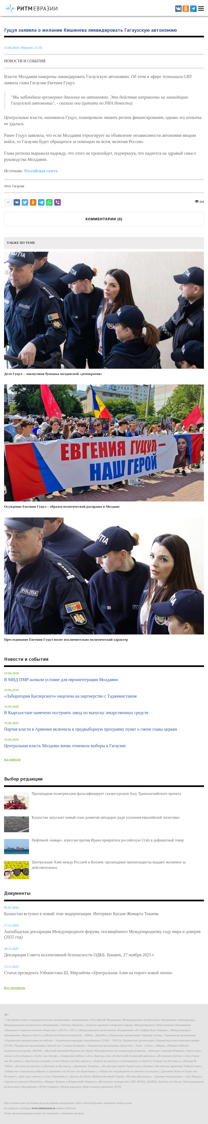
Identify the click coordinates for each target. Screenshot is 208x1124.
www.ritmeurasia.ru (43, 1108)
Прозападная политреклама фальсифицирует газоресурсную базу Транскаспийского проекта (106, 794)
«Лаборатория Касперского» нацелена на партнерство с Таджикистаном (70, 696)
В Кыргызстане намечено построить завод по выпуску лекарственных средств (76, 712)
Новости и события (25, 61)
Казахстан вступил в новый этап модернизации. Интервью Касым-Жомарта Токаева (81, 913)
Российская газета (40, 171)
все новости (12, 759)
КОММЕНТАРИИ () (103, 219)
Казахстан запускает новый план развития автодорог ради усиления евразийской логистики (106, 817)
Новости (27, 48)
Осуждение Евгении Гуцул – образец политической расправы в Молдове (104, 446)
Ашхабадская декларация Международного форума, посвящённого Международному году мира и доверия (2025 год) (102, 934)
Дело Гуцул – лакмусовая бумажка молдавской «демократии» (104, 314)
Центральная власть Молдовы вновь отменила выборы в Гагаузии (65, 745)
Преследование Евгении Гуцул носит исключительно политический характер (104, 579)
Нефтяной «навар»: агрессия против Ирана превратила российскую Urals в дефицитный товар (108, 840)
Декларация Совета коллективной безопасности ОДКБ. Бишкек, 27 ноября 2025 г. (79, 955)
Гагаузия (18, 186)
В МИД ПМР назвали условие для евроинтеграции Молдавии (61, 679)
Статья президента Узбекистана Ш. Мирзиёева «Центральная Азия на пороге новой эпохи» (88, 972)
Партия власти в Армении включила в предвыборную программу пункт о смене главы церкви (90, 729)
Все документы (14, 988)
